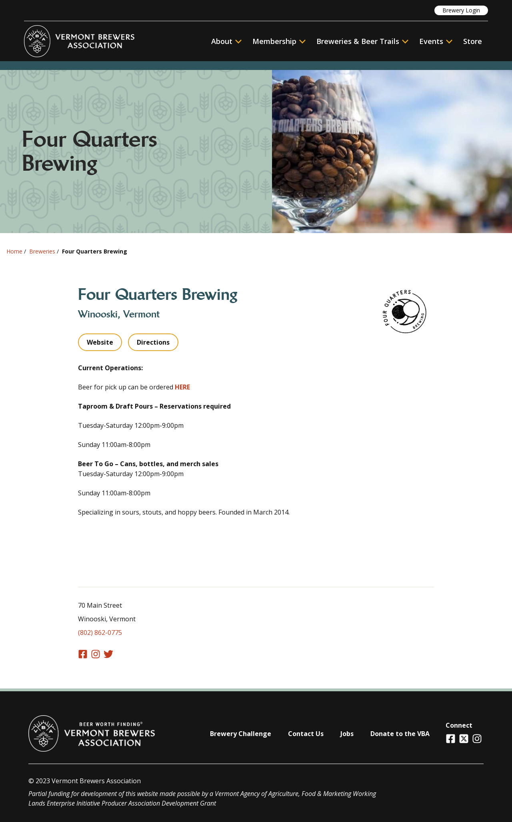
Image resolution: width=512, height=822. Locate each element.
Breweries (42, 251)
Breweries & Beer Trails (362, 41)
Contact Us (306, 733)
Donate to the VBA (400, 733)
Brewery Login (461, 10)
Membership (274, 41)
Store (472, 41)
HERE (182, 387)
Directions (153, 342)
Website (100, 342)
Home (14, 251)
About (226, 41)
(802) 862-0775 (100, 632)
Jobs (347, 733)
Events (431, 41)
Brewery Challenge (240, 733)
